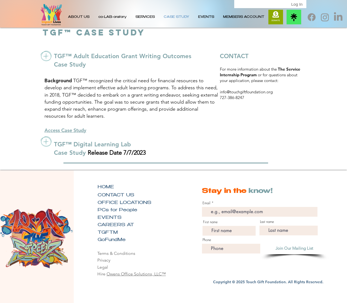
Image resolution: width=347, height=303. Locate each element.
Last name (267, 221)
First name (210, 222)
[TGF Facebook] (311, 17)
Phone (207, 240)
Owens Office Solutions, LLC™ (136, 273)
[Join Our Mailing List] (294, 248)
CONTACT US (116, 195)
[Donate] (275, 17)
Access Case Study (65, 130)
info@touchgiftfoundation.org (246, 91)
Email (206, 203)
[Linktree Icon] (294, 17)
